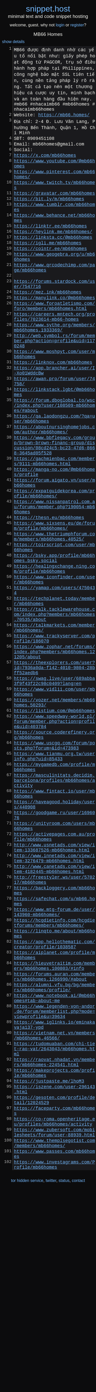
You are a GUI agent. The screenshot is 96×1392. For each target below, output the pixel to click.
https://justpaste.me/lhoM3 (49, 1265)
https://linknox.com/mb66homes (53, 409)
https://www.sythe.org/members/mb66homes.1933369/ (54, 367)
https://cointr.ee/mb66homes (50, 274)
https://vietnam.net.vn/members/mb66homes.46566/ (54, 1211)
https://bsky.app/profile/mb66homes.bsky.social (54, 642)
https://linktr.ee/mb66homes (50, 247)
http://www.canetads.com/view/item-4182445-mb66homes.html (54, 1012)
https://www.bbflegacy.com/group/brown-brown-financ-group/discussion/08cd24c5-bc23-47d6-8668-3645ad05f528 (54, 508)
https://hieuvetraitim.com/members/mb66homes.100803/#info (54, 1128)
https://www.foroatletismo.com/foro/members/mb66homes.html (54, 342)
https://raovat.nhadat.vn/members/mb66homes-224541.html (54, 1243)
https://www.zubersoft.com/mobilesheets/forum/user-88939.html (54, 1326)
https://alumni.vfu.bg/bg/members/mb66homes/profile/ (54, 1153)
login (60, 25)
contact (78, 1381)
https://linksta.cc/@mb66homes (53, 260)
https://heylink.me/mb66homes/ (53, 254)
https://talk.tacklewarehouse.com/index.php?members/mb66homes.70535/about (54, 709)
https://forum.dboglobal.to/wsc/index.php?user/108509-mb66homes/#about (54, 460)
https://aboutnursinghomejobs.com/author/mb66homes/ (54, 489)
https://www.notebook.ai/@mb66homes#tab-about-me (54, 1166)
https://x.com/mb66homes (45, 163)
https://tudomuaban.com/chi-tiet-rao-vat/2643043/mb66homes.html (54, 1227)
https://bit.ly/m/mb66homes (49, 215)
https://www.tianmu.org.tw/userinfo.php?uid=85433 (54, 878)
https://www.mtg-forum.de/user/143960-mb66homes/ (54, 1064)
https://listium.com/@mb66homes (54, 824)
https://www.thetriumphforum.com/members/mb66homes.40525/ (54, 616)
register (77, 25)
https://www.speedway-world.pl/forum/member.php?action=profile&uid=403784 (54, 837)
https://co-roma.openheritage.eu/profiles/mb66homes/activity (54, 1313)
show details (13, 41)
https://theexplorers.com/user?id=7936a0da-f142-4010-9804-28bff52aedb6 (54, 773)
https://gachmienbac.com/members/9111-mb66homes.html (54, 527)
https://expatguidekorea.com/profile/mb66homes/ (54, 565)
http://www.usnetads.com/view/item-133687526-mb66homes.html (54, 987)
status (64, 1381)
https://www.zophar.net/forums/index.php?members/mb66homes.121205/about (54, 754)
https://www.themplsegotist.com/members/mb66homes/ (54, 1339)
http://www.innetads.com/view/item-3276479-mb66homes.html (54, 1000)
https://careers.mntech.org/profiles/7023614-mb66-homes (54, 355)
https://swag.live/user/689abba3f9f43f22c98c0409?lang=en (54, 789)
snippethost (48, 8)
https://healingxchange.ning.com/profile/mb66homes (54, 655)
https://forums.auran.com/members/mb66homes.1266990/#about (54, 1141)
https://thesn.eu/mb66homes (49, 594)
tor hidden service (27, 1381)
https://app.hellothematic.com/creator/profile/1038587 (54, 1102)
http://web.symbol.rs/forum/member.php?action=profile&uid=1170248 (54, 383)
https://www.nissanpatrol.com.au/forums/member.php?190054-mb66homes (54, 581)
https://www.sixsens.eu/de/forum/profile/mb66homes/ (54, 604)
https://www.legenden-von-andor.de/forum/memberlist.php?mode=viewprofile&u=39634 (54, 1182)
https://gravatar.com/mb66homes (54, 208)
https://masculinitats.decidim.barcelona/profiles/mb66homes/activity (54, 907)
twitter (51, 1381)
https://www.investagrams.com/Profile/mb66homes (54, 1364)
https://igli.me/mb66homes (47, 267)
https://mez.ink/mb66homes (47, 326)
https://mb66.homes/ (64, 118)
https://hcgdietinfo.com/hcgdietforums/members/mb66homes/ (54, 1077)
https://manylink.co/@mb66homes (54, 332)
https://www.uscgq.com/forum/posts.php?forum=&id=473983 (54, 865)
